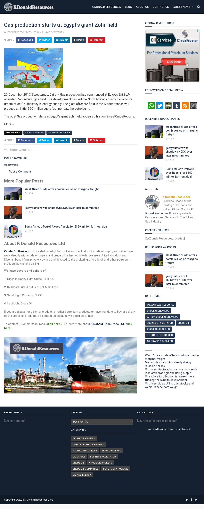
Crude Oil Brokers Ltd (19, 251)
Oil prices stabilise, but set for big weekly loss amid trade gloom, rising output (171, 371)
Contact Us (161, 6)
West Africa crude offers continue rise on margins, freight (62, 189)
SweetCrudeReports (120, 116)
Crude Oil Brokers (158, 329)
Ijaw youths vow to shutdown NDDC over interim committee (62, 207)
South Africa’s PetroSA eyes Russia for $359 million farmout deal (66, 226)
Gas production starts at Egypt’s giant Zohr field (49, 116)
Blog (128, 6)
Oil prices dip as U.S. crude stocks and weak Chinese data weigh (169, 385)
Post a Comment (20, 171)
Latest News (181, 6)
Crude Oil (183, 323)
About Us (142, 6)
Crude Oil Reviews (34, 133)
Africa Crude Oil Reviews (162, 317)
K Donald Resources (106, 6)
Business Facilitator (160, 323)
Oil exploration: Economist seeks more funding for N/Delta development (169, 378)
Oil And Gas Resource (59, 133)
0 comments (56, 32)
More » (9, 124)
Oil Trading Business (160, 341)
